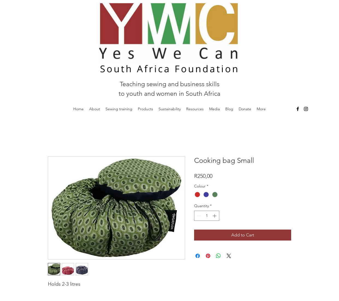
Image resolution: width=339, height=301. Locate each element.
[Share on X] (229, 256)
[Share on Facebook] (197, 256)
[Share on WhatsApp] (218, 256)
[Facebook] (297, 109)
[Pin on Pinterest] (208, 256)
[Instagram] (306, 109)
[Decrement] (198, 216)
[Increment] (215, 216)
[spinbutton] (207, 216)
